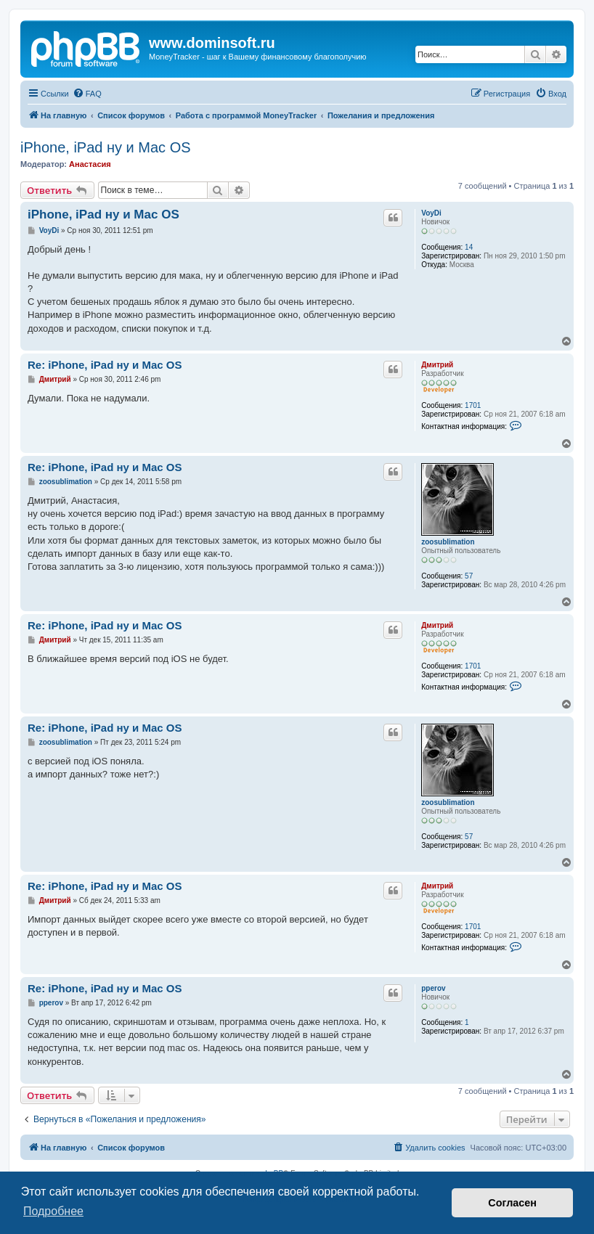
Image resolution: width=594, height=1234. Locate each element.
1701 (473, 405)
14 (469, 247)
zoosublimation (447, 542)
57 (469, 576)
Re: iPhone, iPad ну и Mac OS (105, 365)
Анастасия (90, 164)
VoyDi (431, 213)
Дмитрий (437, 365)
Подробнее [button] (53, 1211)
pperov (433, 988)
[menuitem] (87, 93)
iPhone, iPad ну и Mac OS (105, 147)
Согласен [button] (512, 1203)
